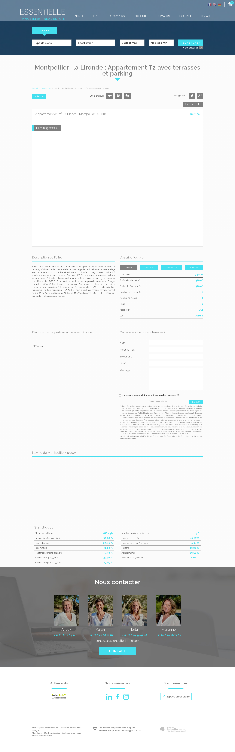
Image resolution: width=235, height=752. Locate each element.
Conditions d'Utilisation (190, 436)
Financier (194, 267)
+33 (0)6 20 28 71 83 (169, 635)
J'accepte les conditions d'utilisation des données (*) (150, 395)
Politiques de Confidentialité (164, 436)
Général (128, 267)
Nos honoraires (68, 733)
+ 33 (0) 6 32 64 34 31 (66, 635)
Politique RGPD (46, 736)
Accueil (79, 16)
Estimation (163, 16)
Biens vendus (117, 16)
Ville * (123, 363)
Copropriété (171, 267)
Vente (96, 16)
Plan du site (37, 733)
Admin (35, 736)
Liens (79, 733)
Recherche (141, 16)
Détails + (149, 267)
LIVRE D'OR (185, 16)
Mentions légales (52, 733)
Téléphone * (126, 356)
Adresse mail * (128, 349)
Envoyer (196, 402)
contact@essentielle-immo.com (117, 641)
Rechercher (190, 42)
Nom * (123, 342)
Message (125, 370)
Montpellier (46, 88)
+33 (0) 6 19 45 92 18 (134, 635)
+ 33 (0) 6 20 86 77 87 (100, 635)
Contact (205, 16)
